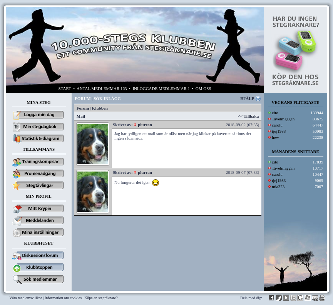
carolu (277, 125)
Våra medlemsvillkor (25, 298)
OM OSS (203, 88)
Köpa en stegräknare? (101, 298)
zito (275, 112)
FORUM (83, 98)
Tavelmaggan (283, 119)
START (65, 88)
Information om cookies (63, 298)
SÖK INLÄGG (107, 98)
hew (275, 137)
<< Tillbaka (248, 116)
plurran (145, 124)
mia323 (278, 186)
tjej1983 (279, 131)
